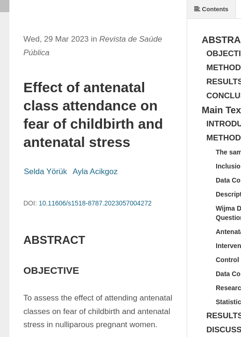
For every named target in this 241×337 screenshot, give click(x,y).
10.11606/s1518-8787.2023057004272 (95, 203)
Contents (211, 9)
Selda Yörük (45, 171)
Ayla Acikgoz (95, 171)
